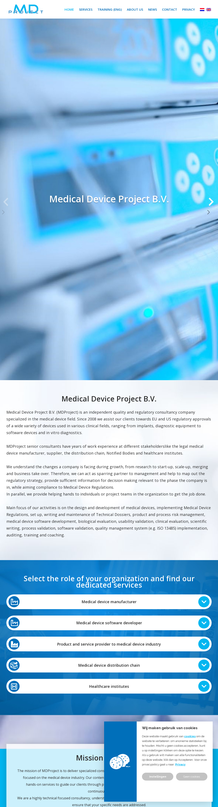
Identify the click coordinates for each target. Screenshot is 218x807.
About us (135, 9)
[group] (109, 198)
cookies (190, 736)
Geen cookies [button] (191, 776)
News (152, 9)
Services (85, 9)
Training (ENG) (110, 9)
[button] (211, 198)
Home (69, 9)
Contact (169, 9)
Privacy (188, 9)
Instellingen (157, 776)
